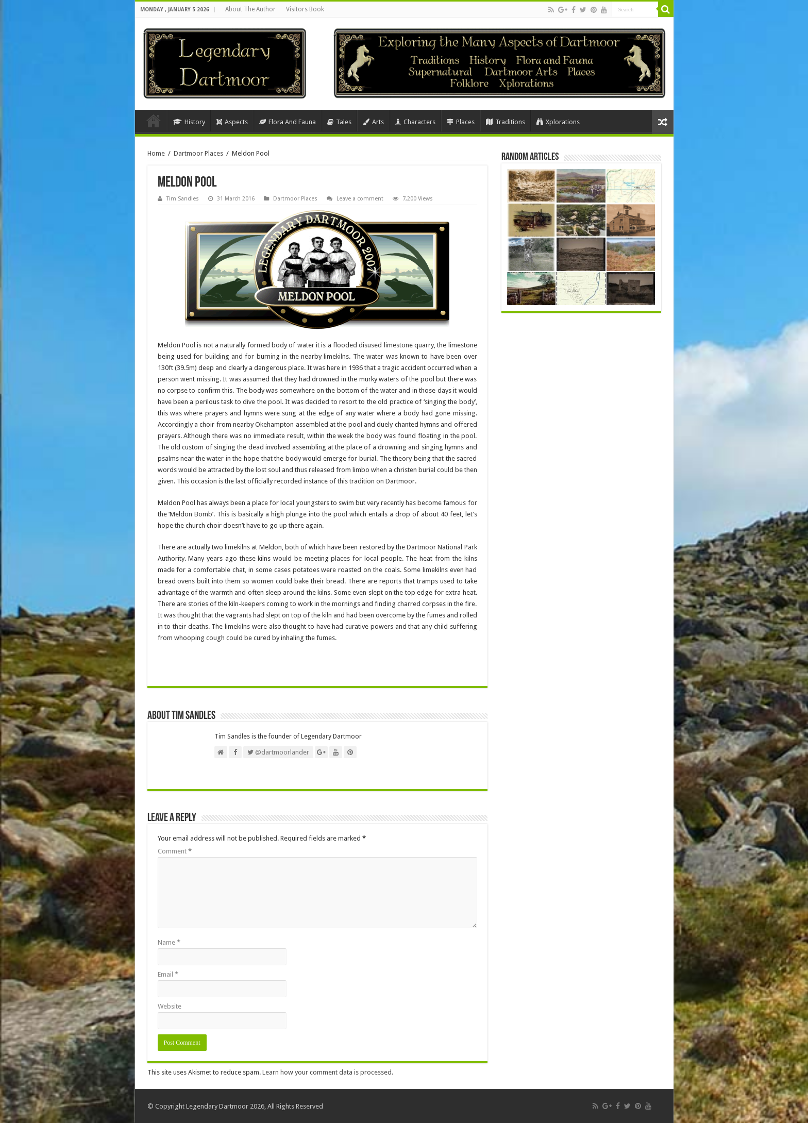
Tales (339, 122)
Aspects (232, 122)
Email (168, 974)
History (189, 122)
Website (169, 1006)
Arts (373, 122)
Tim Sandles (182, 198)
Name (169, 942)
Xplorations (558, 122)
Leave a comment (359, 198)
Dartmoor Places (198, 153)
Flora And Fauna (287, 122)
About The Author (250, 9)
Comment (175, 851)
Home (153, 120)
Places (461, 122)
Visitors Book (305, 9)
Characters (415, 122)
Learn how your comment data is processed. (327, 1072)
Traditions (505, 122)
